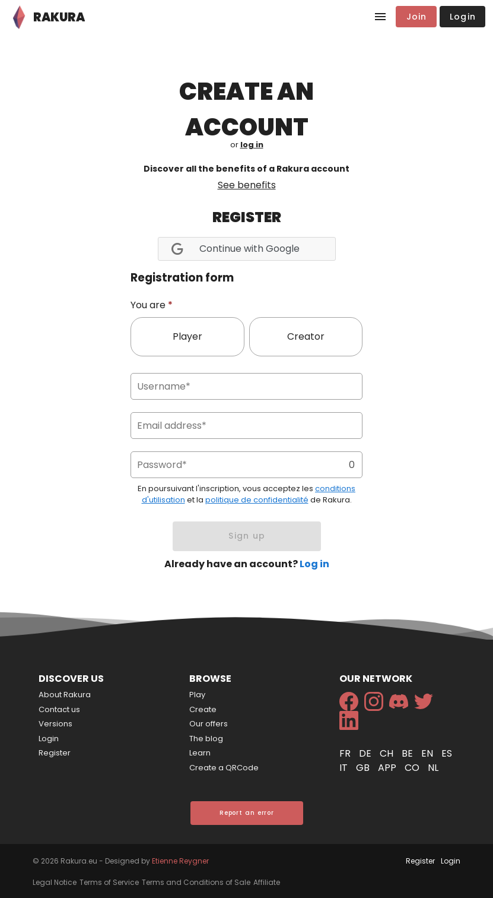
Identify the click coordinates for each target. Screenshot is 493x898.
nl (433, 767)
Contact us (59, 709)
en (428, 753)
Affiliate (266, 882)
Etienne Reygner (180, 861)
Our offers (208, 723)
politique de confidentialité (256, 499)
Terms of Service (109, 882)
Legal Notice (55, 882)
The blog (206, 738)
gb (364, 767)
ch (388, 753)
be (408, 753)
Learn (200, 752)
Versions (55, 723)
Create (203, 709)
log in (251, 144)
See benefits (247, 185)
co (413, 767)
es (446, 753)
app (388, 767)
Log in (314, 564)
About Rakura (65, 694)
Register (55, 752)
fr (346, 753)
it (344, 767)
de (366, 753)
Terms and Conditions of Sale (196, 882)
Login (49, 738)
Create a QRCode (224, 767)
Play (197, 694)
